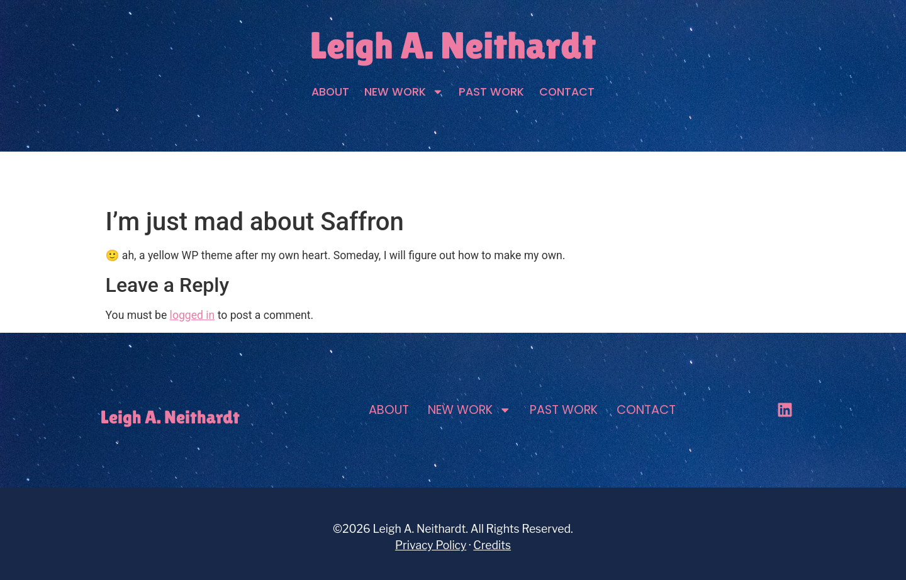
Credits (492, 545)
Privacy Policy (430, 545)
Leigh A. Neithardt (453, 45)
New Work (404, 92)
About (330, 91)
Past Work (491, 91)
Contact (567, 91)
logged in (192, 315)
